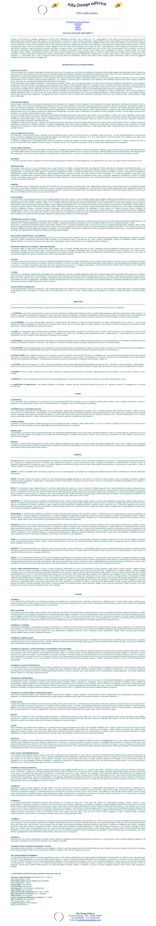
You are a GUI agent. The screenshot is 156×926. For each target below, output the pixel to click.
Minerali (78, 27)
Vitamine (78, 29)
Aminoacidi (78, 24)
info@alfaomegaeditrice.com (88, 920)
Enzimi (78, 26)
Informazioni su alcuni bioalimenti (78, 22)
